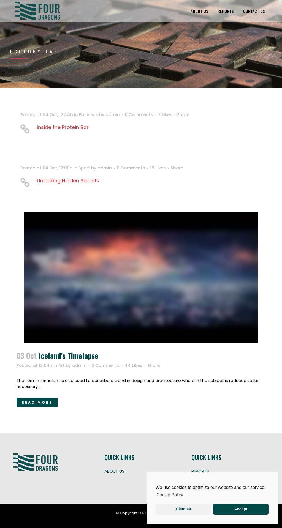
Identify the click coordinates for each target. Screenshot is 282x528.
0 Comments (139, 114)
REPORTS (200, 471)
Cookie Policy (169, 495)
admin (112, 114)
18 (158, 168)
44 (133, 366)
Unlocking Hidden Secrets (68, 180)
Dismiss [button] (183, 509)
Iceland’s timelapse (68, 355)
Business (88, 114)
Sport (84, 168)
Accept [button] (240, 509)
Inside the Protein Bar (63, 127)
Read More (37, 402)
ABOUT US (114, 471)
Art (61, 365)
